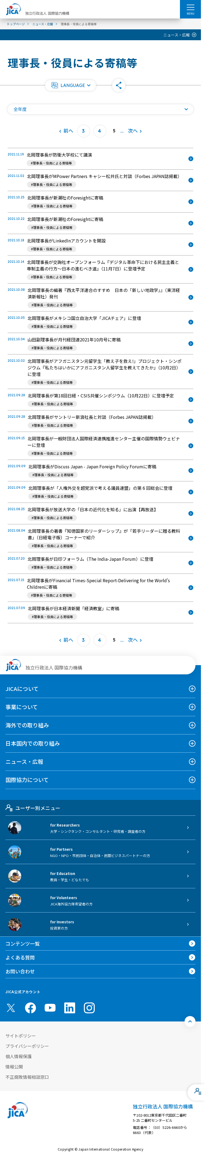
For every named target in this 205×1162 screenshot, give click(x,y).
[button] (70, 85)
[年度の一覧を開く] (100, 109)
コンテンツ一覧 (22, 943)
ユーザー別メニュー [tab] (32, 807)
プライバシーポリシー (27, 1046)
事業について (21, 707)
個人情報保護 (18, 1056)
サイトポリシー (20, 1035)
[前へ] (66, 131)
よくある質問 (20, 957)
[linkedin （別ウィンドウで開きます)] (69, 1007)
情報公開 (14, 1066)
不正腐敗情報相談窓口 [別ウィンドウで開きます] (27, 1077)
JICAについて (22, 689)
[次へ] (135, 131)
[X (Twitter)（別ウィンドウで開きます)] (10, 1008)
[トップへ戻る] (190, 1021)
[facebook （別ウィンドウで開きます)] (30, 1007)
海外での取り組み (27, 725)
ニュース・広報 (176, 35)
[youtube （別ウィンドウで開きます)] (50, 1008)
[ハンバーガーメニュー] (190, 7)
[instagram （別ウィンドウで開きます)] (89, 1007)
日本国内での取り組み (32, 743)
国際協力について (27, 780)
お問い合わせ (20, 971)
